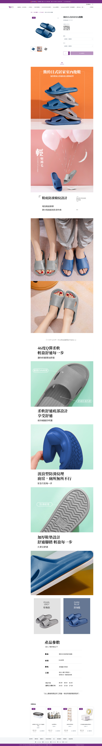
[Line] (59, 742)
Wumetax (82, 744)
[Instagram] (45, 742)
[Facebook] (38, 742)
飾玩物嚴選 (73, 7)
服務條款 (64, 738)
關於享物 (31, 738)
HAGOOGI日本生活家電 (47, 7)
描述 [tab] (62, 62)
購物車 (88, 4)
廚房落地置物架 (70, 724)
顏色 (64, 36)
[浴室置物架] (54, 714)
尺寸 (64, 43)
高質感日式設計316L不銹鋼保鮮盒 (38, 725)
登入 (54, 738)
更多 (83, 7)
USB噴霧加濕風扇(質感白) (85, 724)
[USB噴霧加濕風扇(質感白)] (85, 714)
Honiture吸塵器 (56, 7)
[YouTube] (53, 742)
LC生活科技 (25, 7)
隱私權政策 (59, 738)
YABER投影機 (37, 7)
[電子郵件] (64, 742)
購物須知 (36, 738)
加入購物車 (81, 53)
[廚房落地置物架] (69, 714)
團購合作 (41, 738)
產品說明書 (71, 738)
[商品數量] (66, 53)
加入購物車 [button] (42, 731)
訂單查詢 (91, 7)
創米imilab (79, 7)
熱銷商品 (19, 7)
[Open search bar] (92, 4)
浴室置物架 (54, 724)
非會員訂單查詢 (48, 738)
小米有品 (31, 7)
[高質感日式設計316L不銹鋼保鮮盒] (38, 714)
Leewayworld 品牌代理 (65, 7)
